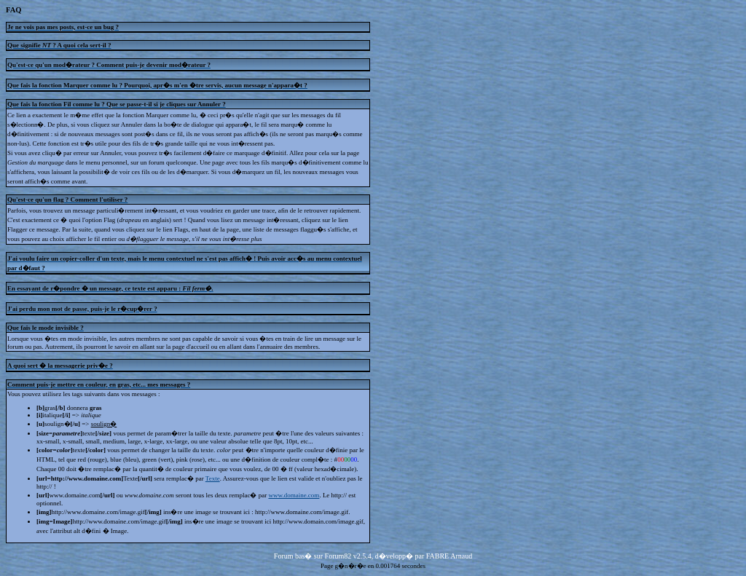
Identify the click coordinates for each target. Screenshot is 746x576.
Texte (212, 478)
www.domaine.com (293, 495)
